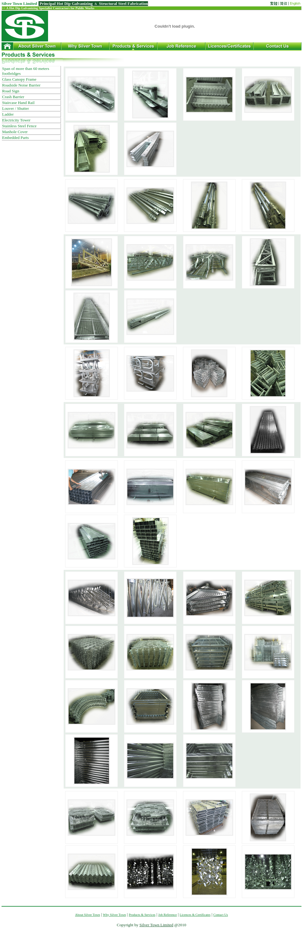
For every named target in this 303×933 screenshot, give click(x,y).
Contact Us (220, 914)
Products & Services (142, 914)
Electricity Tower (16, 120)
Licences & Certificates (195, 914)
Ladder (8, 114)
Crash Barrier (13, 96)
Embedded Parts (15, 137)
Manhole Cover (15, 131)
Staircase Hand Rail (18, 102)
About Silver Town (87, 914)
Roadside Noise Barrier (21, 85)
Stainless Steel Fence (19, 126)
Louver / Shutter (15, 108)
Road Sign (10, 91)
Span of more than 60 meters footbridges (25, 71)
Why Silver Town (114, 914)
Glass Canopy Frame (19, 79)
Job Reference (167, 914)
